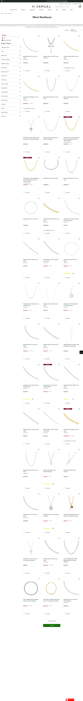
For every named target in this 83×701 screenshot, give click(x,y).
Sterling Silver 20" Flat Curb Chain (70, 261)
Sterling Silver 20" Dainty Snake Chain (31, 431)
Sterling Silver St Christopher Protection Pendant (71, 305)
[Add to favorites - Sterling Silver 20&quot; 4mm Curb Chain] (39, 495)
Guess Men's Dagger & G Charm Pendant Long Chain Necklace (71, 516)
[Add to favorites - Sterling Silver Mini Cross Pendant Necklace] (59, 451)
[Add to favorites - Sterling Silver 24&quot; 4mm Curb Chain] (39, 37)
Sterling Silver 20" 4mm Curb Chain (30, 516)
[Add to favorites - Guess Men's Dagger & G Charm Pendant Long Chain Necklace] (79, 495)
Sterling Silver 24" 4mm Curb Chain (30, 58)
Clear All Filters (6, 43)
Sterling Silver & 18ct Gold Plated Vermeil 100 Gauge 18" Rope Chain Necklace (31, 181)
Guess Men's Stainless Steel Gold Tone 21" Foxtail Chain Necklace (51, 601)
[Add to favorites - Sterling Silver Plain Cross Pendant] (79, 451)
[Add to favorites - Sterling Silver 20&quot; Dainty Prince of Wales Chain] (39, 284)
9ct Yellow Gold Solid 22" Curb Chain (71, 58)
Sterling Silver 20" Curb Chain (30, 220)
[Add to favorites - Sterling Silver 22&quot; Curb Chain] (59, 159)
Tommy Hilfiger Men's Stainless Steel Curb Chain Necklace (30, 601)
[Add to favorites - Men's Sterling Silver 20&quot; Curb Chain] (59, 77)
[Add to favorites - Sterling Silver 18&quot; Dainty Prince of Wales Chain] (39, 366)
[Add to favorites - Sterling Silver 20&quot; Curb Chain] (39, 199)
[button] (4, 1)
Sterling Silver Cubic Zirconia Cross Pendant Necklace (30, 560)
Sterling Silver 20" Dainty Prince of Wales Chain (31, 305)
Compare (28, 71)
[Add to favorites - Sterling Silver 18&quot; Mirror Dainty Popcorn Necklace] (79, 199)
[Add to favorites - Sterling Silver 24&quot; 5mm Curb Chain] (59, 539)
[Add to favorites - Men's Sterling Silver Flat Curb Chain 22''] (79, 77)
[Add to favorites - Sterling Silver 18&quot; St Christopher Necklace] (59, 495)
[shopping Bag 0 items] (79, 6)
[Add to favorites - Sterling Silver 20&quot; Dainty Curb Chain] (79, 366)
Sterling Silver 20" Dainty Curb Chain (71, 387)
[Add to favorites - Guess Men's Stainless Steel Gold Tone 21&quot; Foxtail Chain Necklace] (59, 580)
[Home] (41, 6)
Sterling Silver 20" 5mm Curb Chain (30, 346)
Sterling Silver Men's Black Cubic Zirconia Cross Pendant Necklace (31, 139)
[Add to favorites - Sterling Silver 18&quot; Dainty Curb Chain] (59, 284)
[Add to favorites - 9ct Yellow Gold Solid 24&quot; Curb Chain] (39, 77)
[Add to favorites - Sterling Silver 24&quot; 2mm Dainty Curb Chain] (59, 410)
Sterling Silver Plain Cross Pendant (70, 472)
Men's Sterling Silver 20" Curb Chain (50, 99)
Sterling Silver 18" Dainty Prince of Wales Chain (30, 387)
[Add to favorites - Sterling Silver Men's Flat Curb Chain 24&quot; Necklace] (59, 118)
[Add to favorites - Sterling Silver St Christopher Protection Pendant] (79, 284)
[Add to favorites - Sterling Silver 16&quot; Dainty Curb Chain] (39, 240)
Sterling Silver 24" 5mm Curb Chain (50, 560)
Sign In (62, 3)
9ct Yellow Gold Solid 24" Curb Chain (30, 99)
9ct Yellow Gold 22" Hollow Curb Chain (51, 220)
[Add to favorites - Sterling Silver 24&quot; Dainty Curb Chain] (59, 325)
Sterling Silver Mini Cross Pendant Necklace (49, 472)
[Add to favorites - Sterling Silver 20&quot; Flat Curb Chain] (79, 240)
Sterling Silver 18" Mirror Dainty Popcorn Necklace (71, 220)
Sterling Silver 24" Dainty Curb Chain (50, 346)
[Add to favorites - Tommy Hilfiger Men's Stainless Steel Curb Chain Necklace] (39, 580)
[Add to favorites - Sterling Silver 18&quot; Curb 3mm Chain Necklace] (59, 366)
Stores (80, 3)
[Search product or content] (65, 6)
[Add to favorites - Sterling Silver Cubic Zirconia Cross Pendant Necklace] (39, 539)
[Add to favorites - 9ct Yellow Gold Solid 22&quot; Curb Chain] (79, 37)
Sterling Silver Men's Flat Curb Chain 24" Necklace (50, 139)
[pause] (1, 1)
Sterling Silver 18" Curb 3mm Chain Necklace (50, 387)
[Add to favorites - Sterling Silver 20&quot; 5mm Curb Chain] (39, 325)
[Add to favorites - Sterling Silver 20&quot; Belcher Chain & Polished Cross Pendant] (79, 325)
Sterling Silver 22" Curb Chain (50, 179)
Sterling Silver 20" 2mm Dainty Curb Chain (50, 261)
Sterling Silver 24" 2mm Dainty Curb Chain (50, 431)
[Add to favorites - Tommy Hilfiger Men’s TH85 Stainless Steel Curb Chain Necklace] (79, 539)
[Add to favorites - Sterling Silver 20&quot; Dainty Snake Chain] (39, 410)
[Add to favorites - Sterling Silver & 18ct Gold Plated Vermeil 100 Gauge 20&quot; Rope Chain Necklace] (79, 118)
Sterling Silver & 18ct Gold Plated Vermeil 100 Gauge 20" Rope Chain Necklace (71, 140)
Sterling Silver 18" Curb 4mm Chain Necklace (70, 601)
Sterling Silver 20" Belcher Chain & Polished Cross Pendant (71, 346)
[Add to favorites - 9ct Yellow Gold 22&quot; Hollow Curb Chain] (59, 199)
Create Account (68, 3)
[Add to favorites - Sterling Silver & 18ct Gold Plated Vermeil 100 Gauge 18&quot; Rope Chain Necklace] (39, 159)
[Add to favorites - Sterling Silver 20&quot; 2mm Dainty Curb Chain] (59, 240)
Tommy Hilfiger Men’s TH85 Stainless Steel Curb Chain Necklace (70, 561)
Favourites (75, 3)
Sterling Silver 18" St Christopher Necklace (51, 516)
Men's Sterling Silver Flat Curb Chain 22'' (71, 99)
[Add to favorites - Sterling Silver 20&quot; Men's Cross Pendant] (59, 37)
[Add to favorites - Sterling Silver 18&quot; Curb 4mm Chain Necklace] (79, 580)
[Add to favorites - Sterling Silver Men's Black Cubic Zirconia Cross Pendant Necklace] (39, 118)
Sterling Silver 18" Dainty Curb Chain (50, 305)
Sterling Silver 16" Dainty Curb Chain (30, 261)
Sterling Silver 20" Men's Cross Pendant (50, 58)
